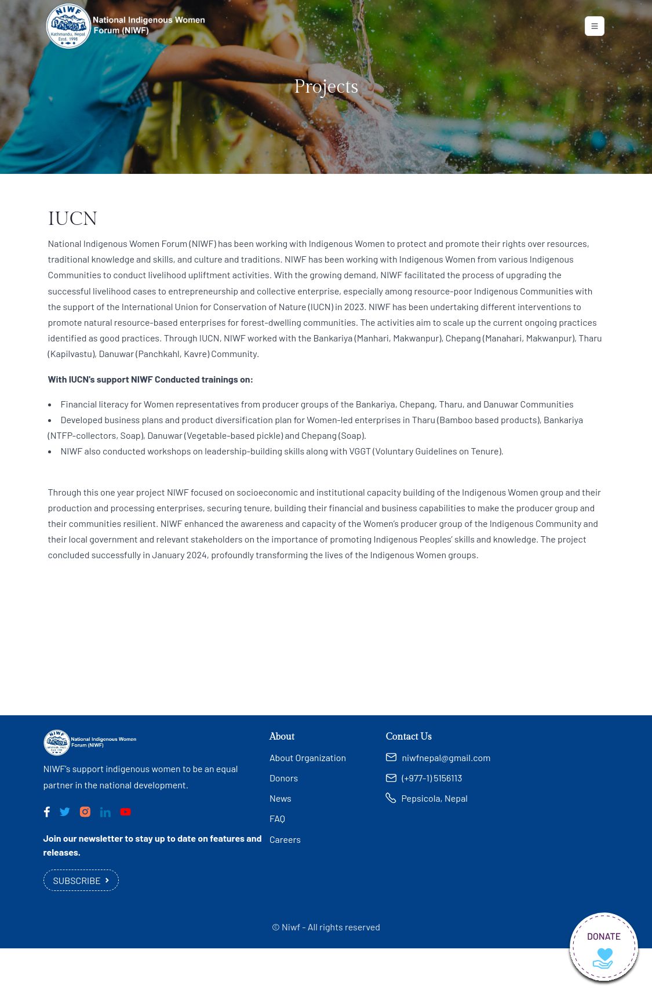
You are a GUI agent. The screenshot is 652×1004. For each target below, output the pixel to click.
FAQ (277, 818)
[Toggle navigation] (594, 26)
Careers (285, 839)
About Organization (307, 757)
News (280, 797)
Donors (283, 777)
